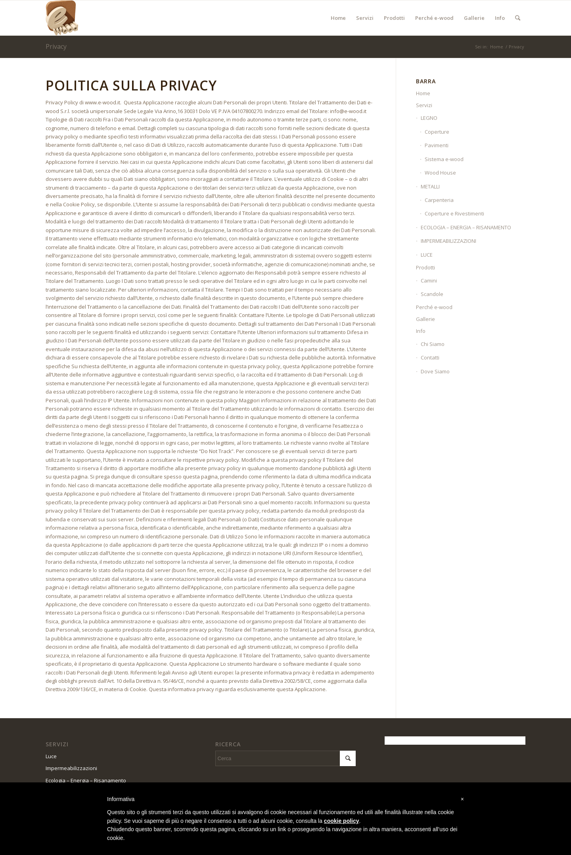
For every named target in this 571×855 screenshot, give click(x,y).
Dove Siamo (435, 371)
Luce (51, 756)
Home (496, 47)
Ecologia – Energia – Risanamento (86, 780)
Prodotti (425, 267)
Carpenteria (439, 200)
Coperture (437, 131)
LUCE (427, 254)
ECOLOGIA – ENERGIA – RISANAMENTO (466, 227)
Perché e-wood (434, 307)
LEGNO (429, 117)
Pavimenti (436, 145)
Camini (429, 280)
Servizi (424, 105)
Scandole (432, 294)
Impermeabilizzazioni (71, 768)
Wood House (440, 172)
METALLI (430, 186)
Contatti (430, 357)
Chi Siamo (433, 344)
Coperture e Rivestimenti (454, 213)
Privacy (56, 46)
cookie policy (341, 821)
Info (420, 330)
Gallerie (425, 319)
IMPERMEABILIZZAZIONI (448, 240)
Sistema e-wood (444, 159)
